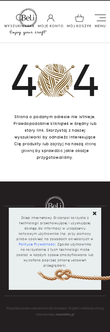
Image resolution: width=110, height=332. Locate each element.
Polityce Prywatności (37, 244)
